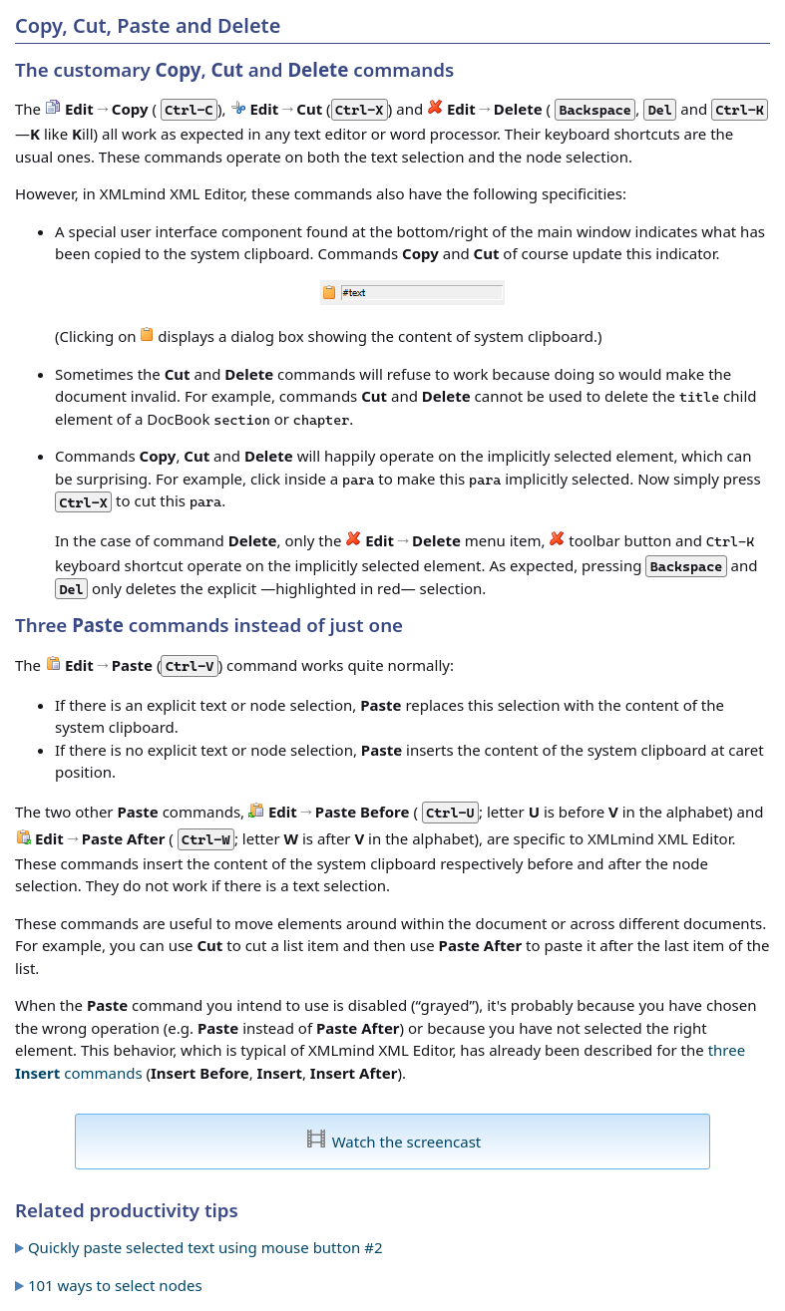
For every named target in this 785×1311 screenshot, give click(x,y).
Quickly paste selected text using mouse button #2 (205, 1247)
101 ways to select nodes (115, 1285)
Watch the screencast (407, 1141)
